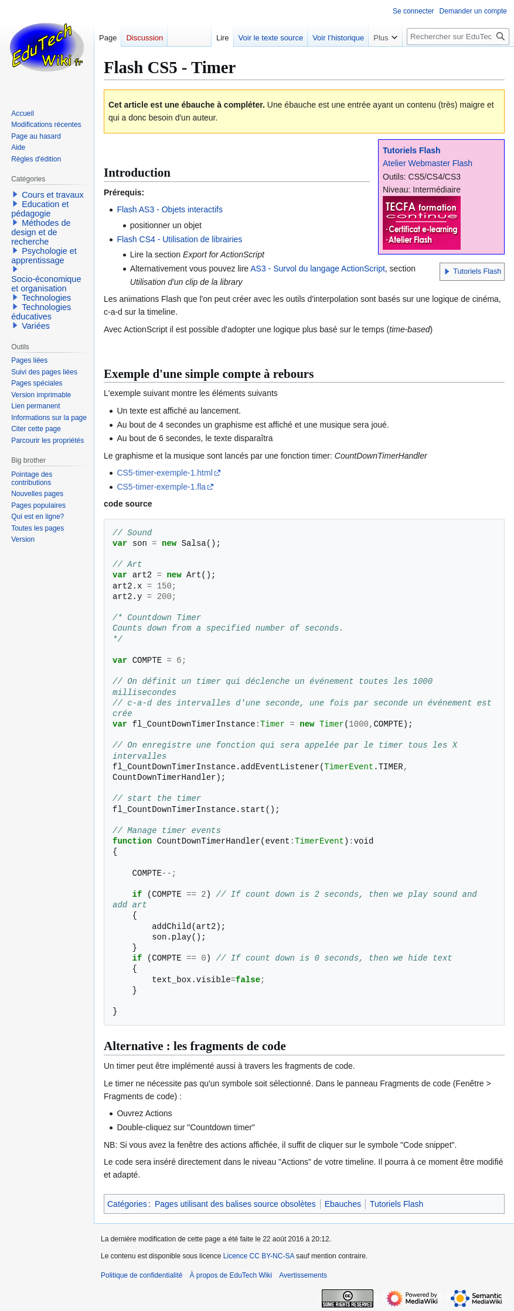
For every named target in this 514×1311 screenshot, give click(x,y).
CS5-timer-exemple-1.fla (161, 486)
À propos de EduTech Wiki (230, 1275)
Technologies (46, 297)
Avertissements (303, 1275)
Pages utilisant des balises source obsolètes (235, 1204)
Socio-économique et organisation (46, 283)
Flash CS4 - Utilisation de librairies (179, 239)
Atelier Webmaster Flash (427, 163)
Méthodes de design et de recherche (40, 232)
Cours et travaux (53, 194)
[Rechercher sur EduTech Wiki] (458, 36)
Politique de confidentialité (141, 1275)
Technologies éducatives (41, 311)
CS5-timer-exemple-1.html (164, 472)
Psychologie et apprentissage (44, 255)
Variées (36, 326)
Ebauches (343, 1204)
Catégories (127, 1204)
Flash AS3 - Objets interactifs (170, 209)
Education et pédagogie (40, 208)
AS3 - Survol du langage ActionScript (317, 268)
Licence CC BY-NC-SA (258, 1256)
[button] (447, 271)
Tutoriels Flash (412, 150)
